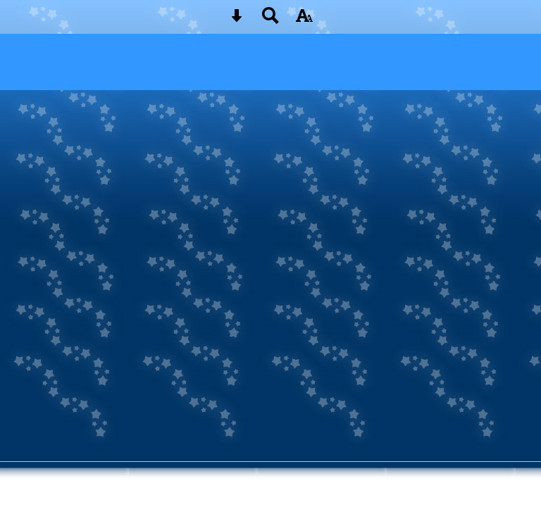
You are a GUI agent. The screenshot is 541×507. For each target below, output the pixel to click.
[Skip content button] (236, 20)
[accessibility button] (304, 20)
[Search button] (270, 20)
